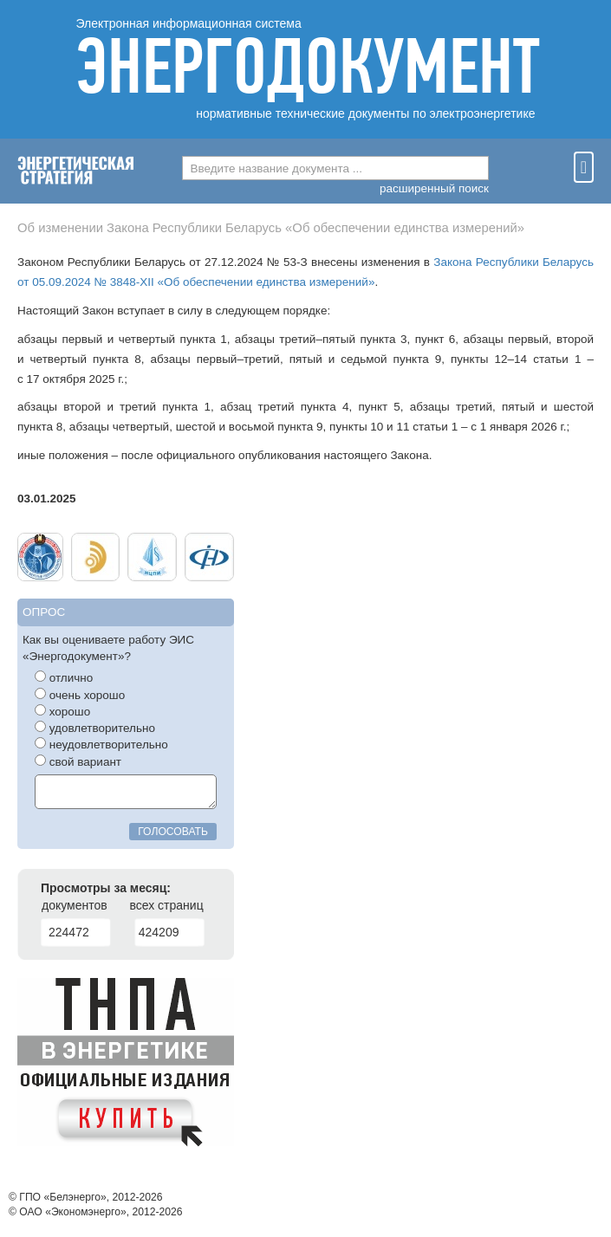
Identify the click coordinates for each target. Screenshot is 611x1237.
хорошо (62, 711)
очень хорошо (80, 695)
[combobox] (335, 168)
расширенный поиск (434, 188)
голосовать (173, 832)
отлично (64, 677)
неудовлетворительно (101, 744)
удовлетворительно (95, 728)
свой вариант (78, 761)
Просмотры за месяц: (106, 888)
